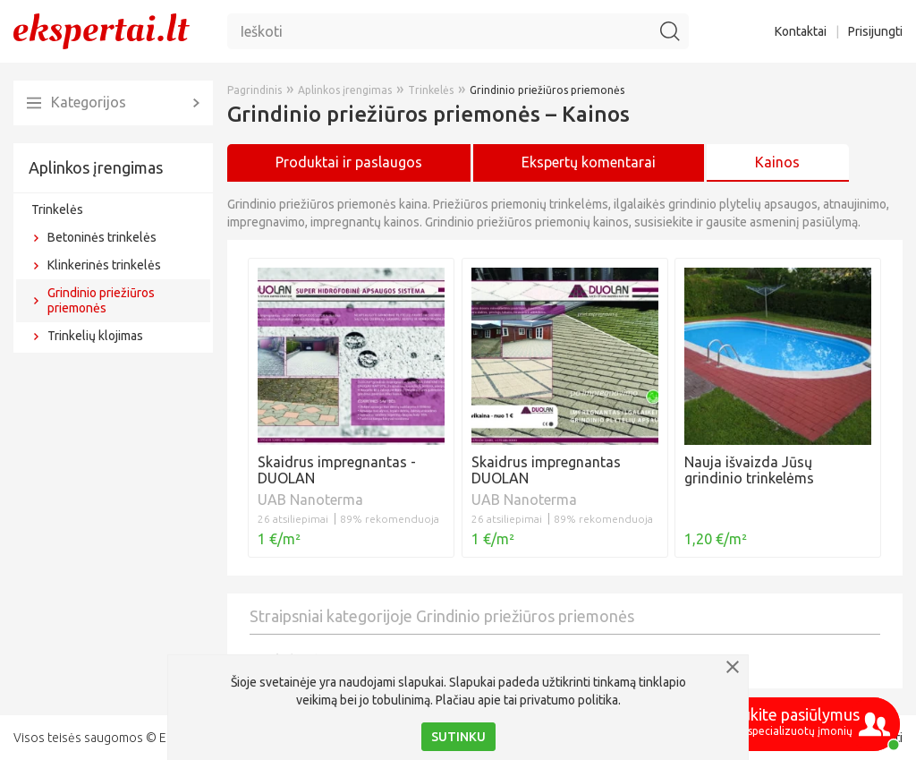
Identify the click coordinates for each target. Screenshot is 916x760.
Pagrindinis (254, 90)
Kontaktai (801, 31)
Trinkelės (57, 209)
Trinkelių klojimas (95, 336)
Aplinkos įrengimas (96, 167)
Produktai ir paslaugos (349, 162)
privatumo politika (569, 700)
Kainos (777, 162)
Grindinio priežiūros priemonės (101, 300)
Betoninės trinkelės (102, 237)
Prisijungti (875, 31)
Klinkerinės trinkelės (104, 265)
